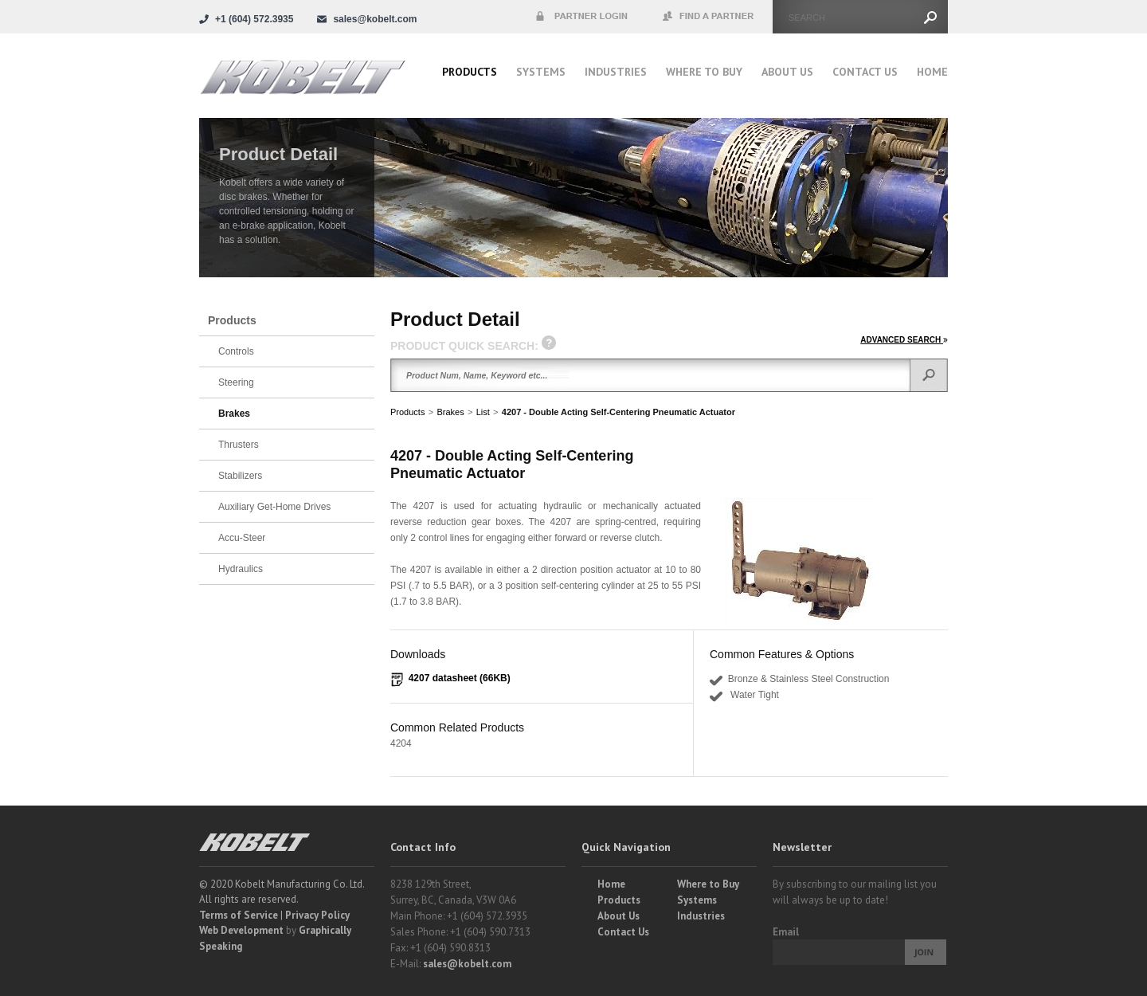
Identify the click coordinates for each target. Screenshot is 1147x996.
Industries (616, 72)
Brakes (450, 412)
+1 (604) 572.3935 (254, 19)
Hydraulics (240, 568)
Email (786, 932)
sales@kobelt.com (467, 964)
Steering (236, 382)
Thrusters (238, 444)
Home (932, 72)
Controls (236, 351)
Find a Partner (709, 16)
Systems (541, 72)
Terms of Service (238, 915)
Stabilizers (240, 475)
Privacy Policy (317, 915)
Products (469, 72)
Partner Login (581, 16)
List (483, 412)
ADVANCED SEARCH (904, 339)
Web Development (241, 930)
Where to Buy (708, 884)
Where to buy (704, 72)
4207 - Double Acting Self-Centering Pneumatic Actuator (618, 412)
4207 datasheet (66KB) (460, 678)
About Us (787, 72)
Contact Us (865, 72)
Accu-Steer (241, 537)
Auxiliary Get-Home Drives (274, 506)
